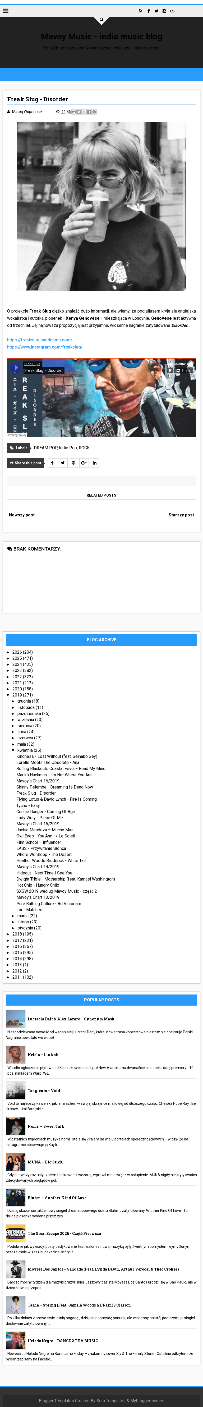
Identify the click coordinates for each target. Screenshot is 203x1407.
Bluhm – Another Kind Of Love (57, 1197)
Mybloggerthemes (147, 1400)
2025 (17, 658)
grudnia (24, 701)
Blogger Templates (56, 1400)
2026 (17, 652)
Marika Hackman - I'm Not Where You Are (54, 774)
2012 (17, 971)
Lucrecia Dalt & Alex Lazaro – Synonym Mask (71, 1018)
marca (23, 915)
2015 (17, 952)
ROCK (84, 448)
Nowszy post (22, 514)
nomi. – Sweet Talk (46, 1126)
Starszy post (181, 514)
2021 (17, 682)
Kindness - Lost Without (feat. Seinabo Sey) (56, 756)
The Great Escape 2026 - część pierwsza (64, 1233)
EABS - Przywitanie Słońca (41, 848)
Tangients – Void (44, 1090)
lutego (23, 921)
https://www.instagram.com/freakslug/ (44, 347)
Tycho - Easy (28, 805)
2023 (17, 670)
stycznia (25, 928)
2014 (17, 958)
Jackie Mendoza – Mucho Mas (44, 829)
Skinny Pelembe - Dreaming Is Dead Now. (55, 787)
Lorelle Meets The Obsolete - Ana (47, 762)
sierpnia (25, 725)
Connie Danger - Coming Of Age (45, 811)
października (29, 713)
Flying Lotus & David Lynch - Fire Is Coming (56, 799)
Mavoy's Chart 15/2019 (37, 823)
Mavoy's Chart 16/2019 (37, 780)
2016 (17, 946)
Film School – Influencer (38, 842)
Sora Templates (111, 1400)
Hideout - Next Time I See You (44, 873)
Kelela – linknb (43, 1054)
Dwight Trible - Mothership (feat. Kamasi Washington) (65, 879)
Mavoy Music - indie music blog (101, 36)
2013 (17, 964)
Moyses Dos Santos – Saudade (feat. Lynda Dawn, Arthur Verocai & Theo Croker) (103, 1269)
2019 (17, 695)
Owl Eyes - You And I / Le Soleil (45, 836)
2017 (17, 940)
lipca (22, 731)
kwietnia (25, 750)
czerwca (25, 738)
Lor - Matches (29, 909)
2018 (17, 934)
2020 (17, 688)
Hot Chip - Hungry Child (37, 885)
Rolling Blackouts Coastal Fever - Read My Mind (60, 768)
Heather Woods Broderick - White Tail (51, 860)
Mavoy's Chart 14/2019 (37, 866)
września (26, 719)
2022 (17, 676)
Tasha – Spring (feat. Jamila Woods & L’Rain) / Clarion (79, 1305)
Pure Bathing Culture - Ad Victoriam (48, 903)
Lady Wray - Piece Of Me (39, 817)
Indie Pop (68, 448)
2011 (17, 977)
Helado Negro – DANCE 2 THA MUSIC (63, 1340)
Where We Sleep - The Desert (44, 854)
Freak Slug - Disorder (36, 793)
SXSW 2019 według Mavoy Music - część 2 (56, 891)
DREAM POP (45, 448)
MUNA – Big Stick (45, 1162)
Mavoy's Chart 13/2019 (37, 897)
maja (22, 744)
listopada (26, 707)
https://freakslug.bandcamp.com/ (39, 339)
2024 (17, 664)
